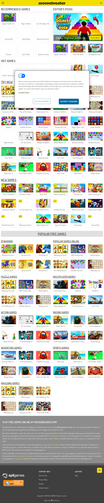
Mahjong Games (10, 383)
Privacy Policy (43, 480)
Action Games (9, 312)
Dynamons (7, 241)
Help (76, 476)
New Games (8, 180)
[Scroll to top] (99, 470)
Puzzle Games (9, 276)
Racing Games (61, 312)
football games (54, 436)
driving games (18, 459)
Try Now (7, 82)
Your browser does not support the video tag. (78, 27)
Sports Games (61, 347)
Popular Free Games (52, 234)
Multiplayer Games (64, 276)
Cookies (41, 484)
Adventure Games (11, 347)
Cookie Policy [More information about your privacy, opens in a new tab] (23, 92)
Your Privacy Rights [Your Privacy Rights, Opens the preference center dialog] (41, 101)
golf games (56, 445)
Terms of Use (43, 476)
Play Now (95, 38)
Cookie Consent (44, 488)
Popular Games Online (66, 241)
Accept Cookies (68, 101)
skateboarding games (27, 456)
